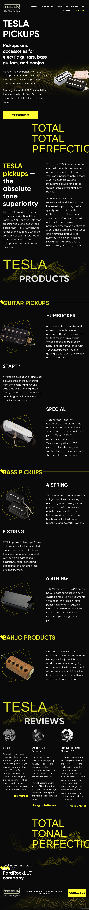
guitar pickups (47, 7)
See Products (20, 110)
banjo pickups (77, 7)
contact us (78, 10)
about (34, 7)
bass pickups (62, 7)
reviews (66, 10)
